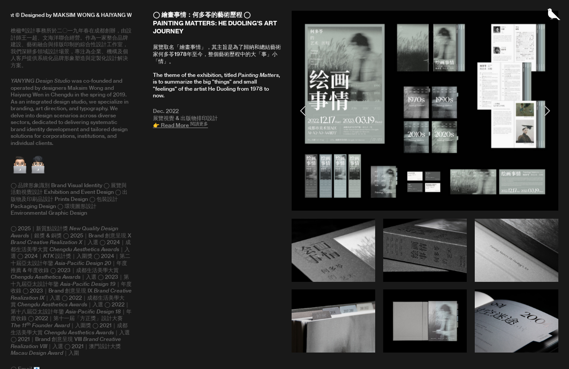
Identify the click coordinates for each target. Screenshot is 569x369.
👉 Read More (180, 125)
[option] (425, 111)
